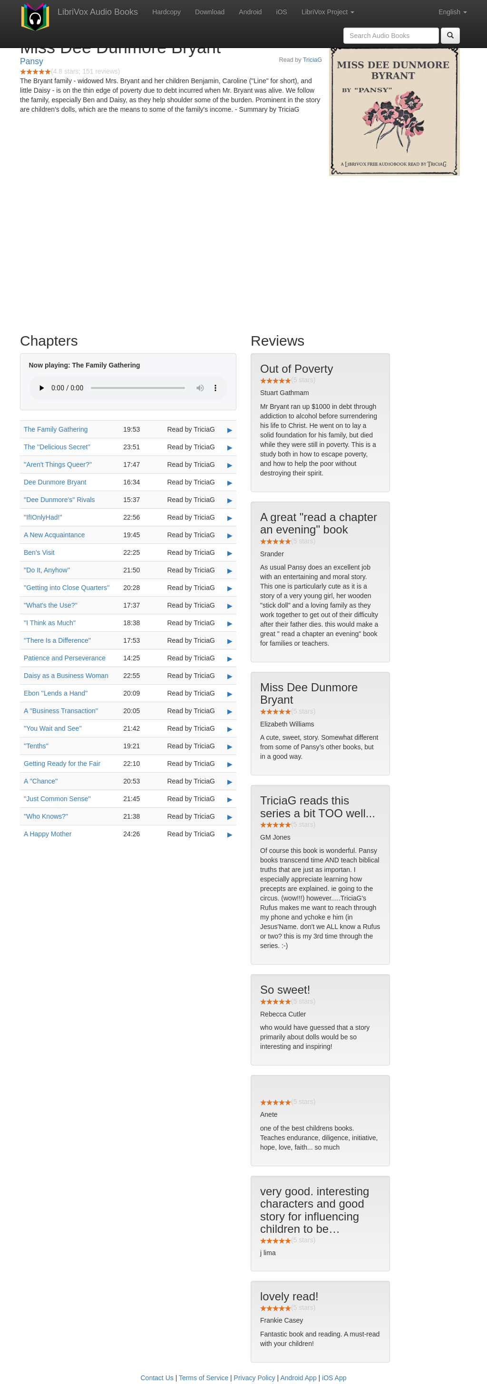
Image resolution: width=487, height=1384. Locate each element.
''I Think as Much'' (50, 623)
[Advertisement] (243, 252)
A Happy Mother (47, 834)
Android (250, 12)
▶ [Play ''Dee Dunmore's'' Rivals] (230, 500)
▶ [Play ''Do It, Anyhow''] (230, 570)
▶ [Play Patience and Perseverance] (230, 658)
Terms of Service (203, 1378)
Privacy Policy (254, 1378)
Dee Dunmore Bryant (55, 482)
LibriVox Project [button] (328, 12)
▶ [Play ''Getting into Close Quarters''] (230, 588)
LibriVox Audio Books (98, 12)
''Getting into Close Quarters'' (66, 587)
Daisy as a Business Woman (66, 675)
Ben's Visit (39, 552)
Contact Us (157, 1378)
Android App (298, 1378)
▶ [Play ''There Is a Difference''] (230, 641)
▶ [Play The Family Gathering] (230, 429)
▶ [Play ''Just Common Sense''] (230, 799)
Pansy (31, 61)
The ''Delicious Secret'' (57, 447)
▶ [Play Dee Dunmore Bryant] (230, 482)
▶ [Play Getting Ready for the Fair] (230, 764)
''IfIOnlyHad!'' (43, 517)
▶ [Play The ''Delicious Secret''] (230, 447)
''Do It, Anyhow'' (47, 570)
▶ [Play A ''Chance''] (230, 781)
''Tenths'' (36, 746)
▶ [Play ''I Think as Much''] (230, 623)
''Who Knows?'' (46, 816)
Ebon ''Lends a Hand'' (56, 693)
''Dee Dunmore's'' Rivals (59, 499)
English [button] (452, 12)
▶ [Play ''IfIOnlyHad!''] (230, 517)
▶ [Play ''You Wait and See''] (230, 729)
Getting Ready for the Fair (62, 763)
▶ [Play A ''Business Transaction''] (230, 711)
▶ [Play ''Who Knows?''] (230, 816)
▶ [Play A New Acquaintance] (230, 535)
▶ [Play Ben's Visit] (230, 553)
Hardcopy (166, 12)
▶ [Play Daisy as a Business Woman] (230, 676)
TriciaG (312, 60)
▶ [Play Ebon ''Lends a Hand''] (230, 693)
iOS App (334, 1378)
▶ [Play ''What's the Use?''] (230, 605)
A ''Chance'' (41, 781)
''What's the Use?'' (51, 605)
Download (209, 12)
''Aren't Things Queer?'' (58, 464)
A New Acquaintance (54, 535)
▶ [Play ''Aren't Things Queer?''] (230, 465)
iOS (281, 12)
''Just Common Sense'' (57, 799)
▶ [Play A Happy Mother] (230, 834)
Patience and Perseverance (65, 658)
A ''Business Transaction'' (61, 711)
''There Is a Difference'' (57, 640)
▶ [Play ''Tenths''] (230, 746)
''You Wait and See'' (53, 728)
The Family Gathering (56, 429)
